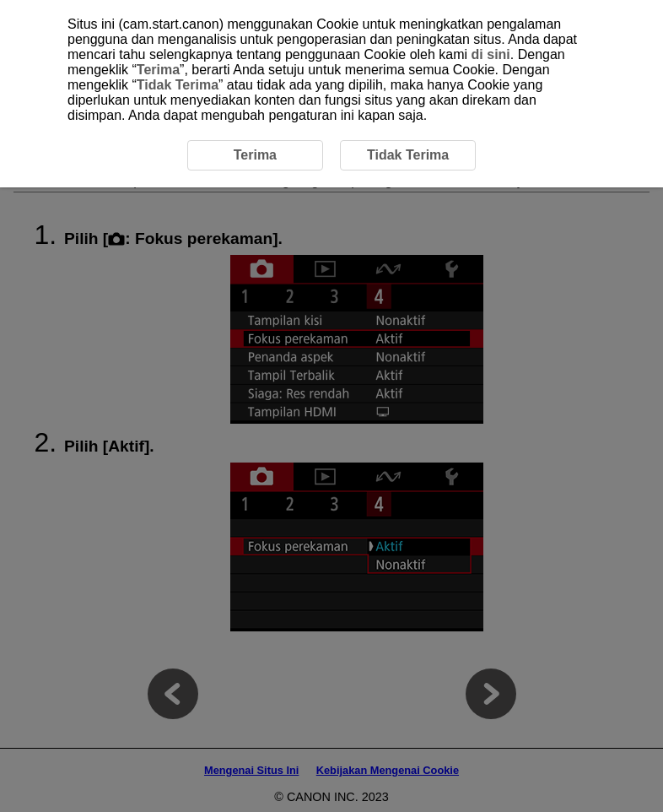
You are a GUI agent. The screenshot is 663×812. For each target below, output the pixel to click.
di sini (491, 54)
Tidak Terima (177, 85)
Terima (158, 69)
